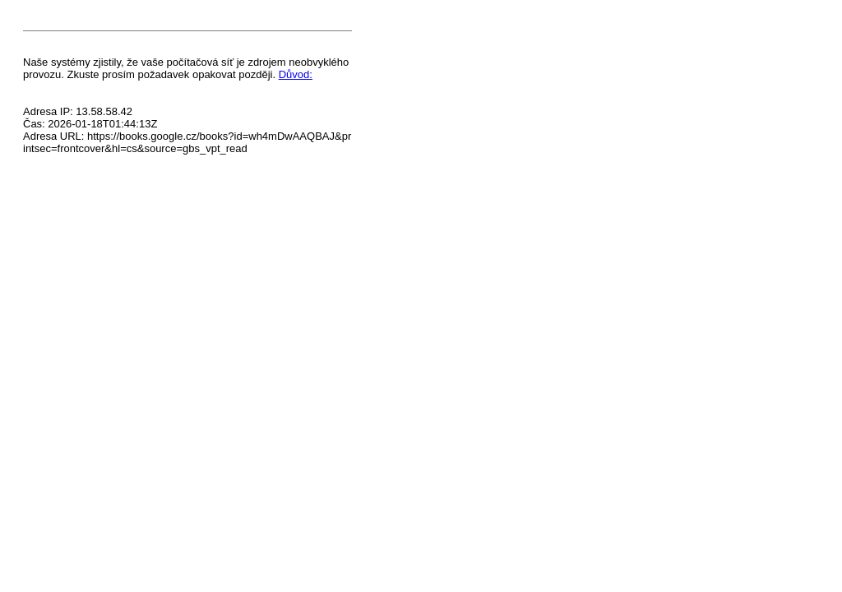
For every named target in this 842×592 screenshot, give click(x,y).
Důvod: (295, 74)
